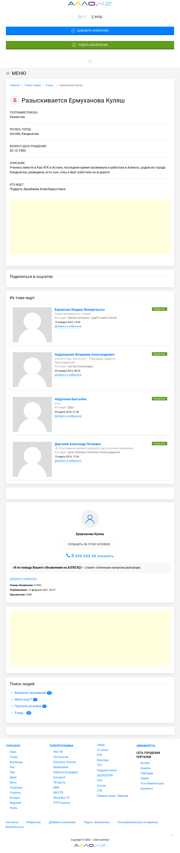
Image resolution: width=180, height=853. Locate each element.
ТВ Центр (59, 782)
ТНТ (99, 765)
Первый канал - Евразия (112, 795)
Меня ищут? (21, 699)
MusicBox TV (61, 797)
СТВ (99, 790)
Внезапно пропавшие (28, 693)
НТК (99, 780)
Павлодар (147, 773)
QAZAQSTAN (105, 775)
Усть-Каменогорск (152, 783)
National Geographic (65, 772)
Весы (13, 782)
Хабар (101, 744)
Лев (12, 772)
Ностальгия (61, 757)
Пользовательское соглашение (137, 822)
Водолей (15, 802)
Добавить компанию (89, 31)
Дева (13, 777)
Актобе (145, 763)
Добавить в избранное (68, 326)
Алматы (146, 768)
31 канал (102, 749)
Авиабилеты (146, 745)
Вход (96, 17)
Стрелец (15, 792)
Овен (13, 751)
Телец (13, 757)
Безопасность (15, 826)
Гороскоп (13, 745)
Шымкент (147, 788)
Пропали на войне (25, 706)
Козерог (15, 797)
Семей (145, 778)
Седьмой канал (107, 770)
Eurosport (59, 777)
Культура (102, 760)
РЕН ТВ (58, 751)
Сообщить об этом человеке (89, 544)
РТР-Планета (61, 802)
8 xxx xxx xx (90, 555)
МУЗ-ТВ (58, 792)
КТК (99, 755)
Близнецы (16, 762)
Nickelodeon (61, 767)
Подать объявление (90, 45)
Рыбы (13, 807)
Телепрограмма (61, 745)
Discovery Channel (64, 762)
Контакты (12, 822)
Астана (101, 785)
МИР (56, 787)
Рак (12, 767)
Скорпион (16, 787)
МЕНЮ (16, 73)
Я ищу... (18, 713)
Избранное (34, 822)
